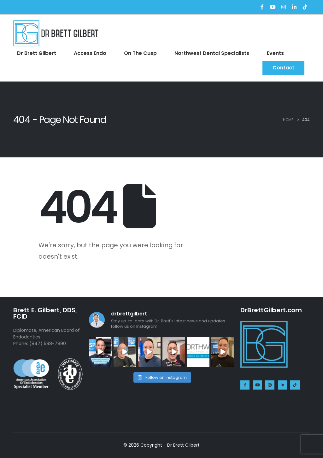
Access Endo (90, 53)
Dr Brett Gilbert (36, 53)
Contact (283, 67)
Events (275, 53)
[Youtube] (272, 7)
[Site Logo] (55, 33)
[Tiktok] (305, 7)
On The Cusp (140, 53)
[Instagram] (283, 7)
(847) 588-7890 (47, 343)
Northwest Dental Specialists (211, 53)
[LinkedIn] (294, 7)
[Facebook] (262, 7)
